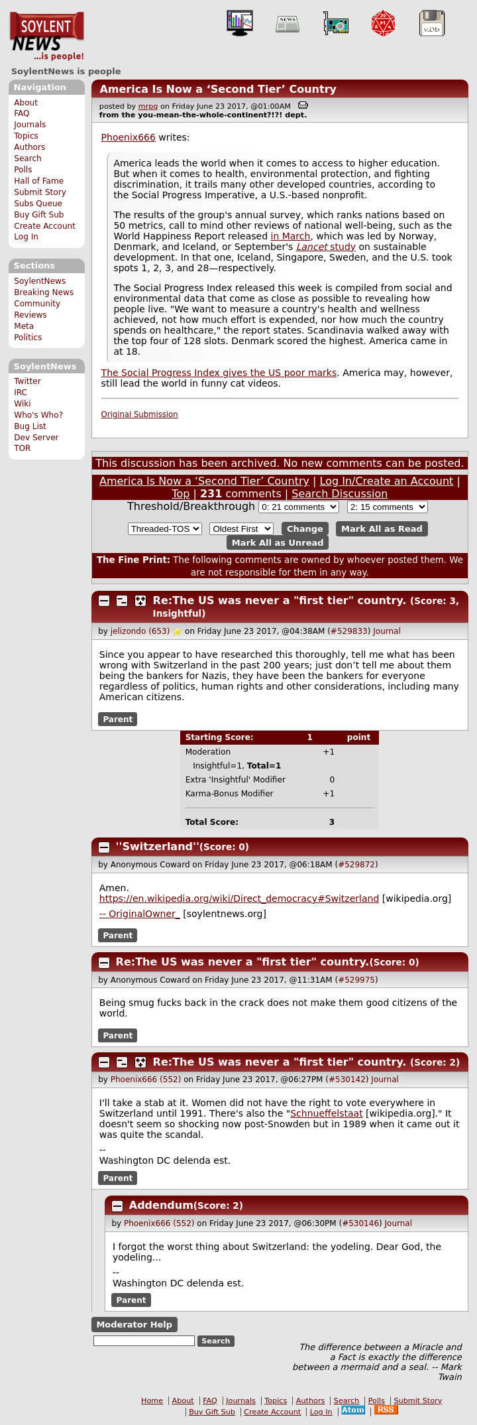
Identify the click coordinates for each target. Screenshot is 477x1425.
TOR (22, 448)
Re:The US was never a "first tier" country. (280, 600)
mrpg (148, 106)
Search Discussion (340, 493)
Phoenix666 (128, 137)
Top (180, 493)
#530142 (347, 1079)
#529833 (349, 631)
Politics (28, 337)
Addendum (161, 1205)
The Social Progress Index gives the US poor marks (219, 372)
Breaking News (44, 292)
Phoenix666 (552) (146, 1079)
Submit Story (40, 192)
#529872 (356, 864)
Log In (26, 236)
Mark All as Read (382, 529)
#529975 (356, 980)
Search (28, 158)
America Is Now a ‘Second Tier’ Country (218, 89)
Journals (30, 124)
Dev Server (36, 437)
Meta (24, 326)
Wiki (22, 403)
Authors (29, 147)
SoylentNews (47, 36)
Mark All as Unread (278, 542)
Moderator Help (134, 1325)
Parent (117, 718)
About (26, 102)
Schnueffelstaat (326, 1113)
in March (291, 236)
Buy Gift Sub (39, 214)
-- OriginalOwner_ (139, 913)
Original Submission (139, 414)
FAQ (21, 113)
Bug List (30, 426)
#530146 (360, 1223)
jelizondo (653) (140, 631)
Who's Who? (38, 415)
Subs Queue (38, 203)
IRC (20, 392)
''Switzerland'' (157, 846)
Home (152, 1400)
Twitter (27, 381)
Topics (26, 136)
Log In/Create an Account (387, 481)
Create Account (45, 226)
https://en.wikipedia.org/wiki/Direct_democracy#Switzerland (239, 898)
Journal (387, 631)
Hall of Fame (39, 181)
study (326, 246)
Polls (23, 169)
